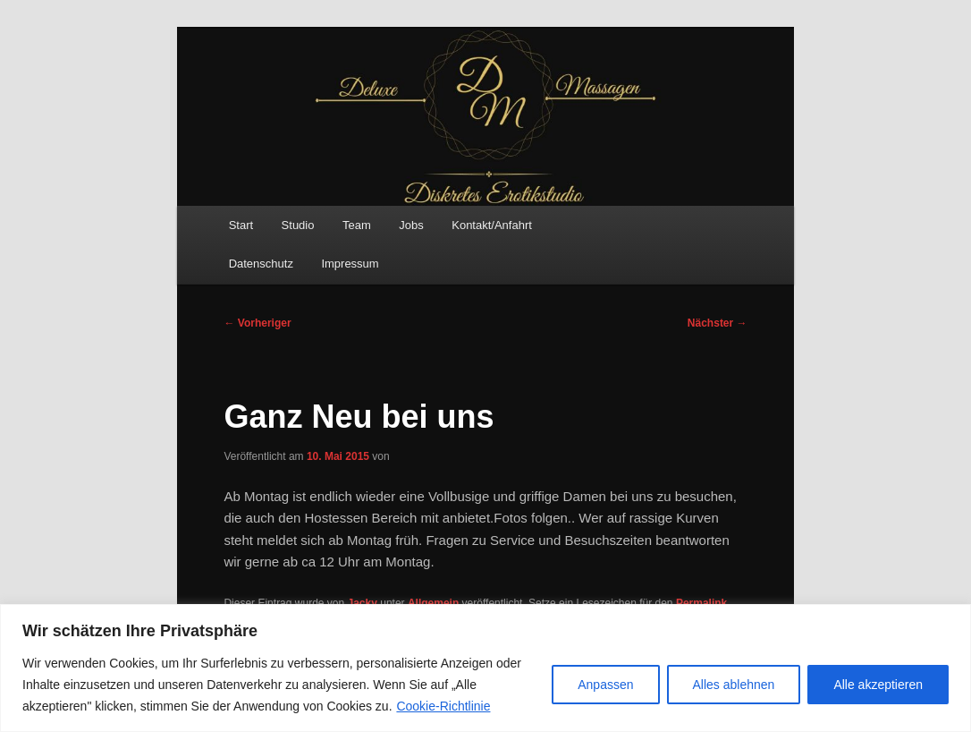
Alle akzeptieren (878, 684)
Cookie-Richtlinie (443, 706)
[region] (485, 668)
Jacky (362, 603)
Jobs (411, 225)
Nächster (717, 323)
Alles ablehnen (734, 684)
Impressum (349, 263)
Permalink (701, 603)
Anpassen (605, 684)
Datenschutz (261, 263)
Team (356, 225)
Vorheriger (257, 323)
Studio (298, 225)
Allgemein (433, 603)
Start (241, 225)
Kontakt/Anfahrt (492, 225)
